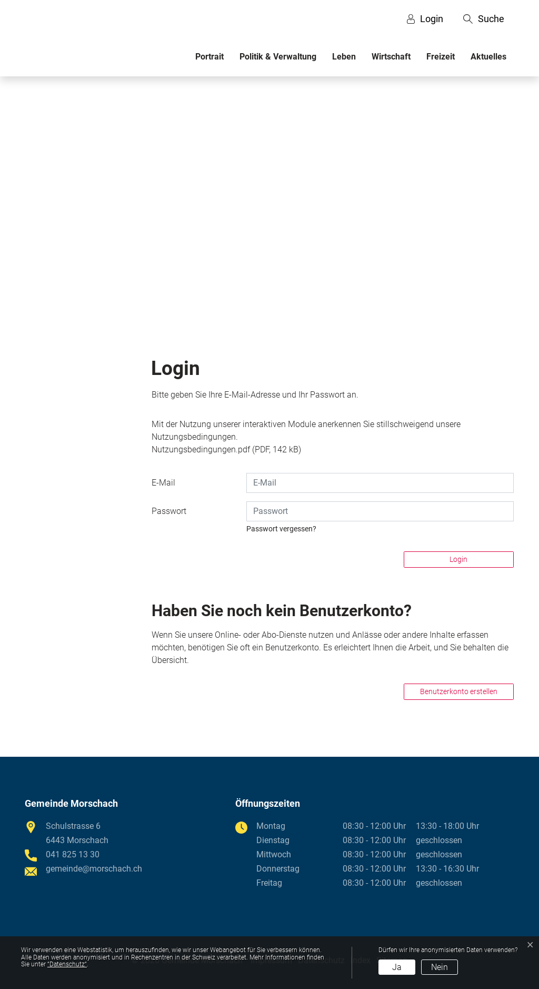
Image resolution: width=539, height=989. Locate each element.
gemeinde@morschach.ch (94, 869)
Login (458, 559)
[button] (483, 19)
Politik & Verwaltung (277, 57)
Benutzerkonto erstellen (458, 691)
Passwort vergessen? (281, 529)
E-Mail (163, 483)
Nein (439, 967)
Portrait (209, 57)
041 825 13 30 (72, 854)
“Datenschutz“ (67, 964)
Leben (344, 57)
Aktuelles (488, 57)
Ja (397, 967)
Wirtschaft (391, 57)
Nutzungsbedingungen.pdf (201, 449)
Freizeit (440, 57)
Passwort (169, 511)
